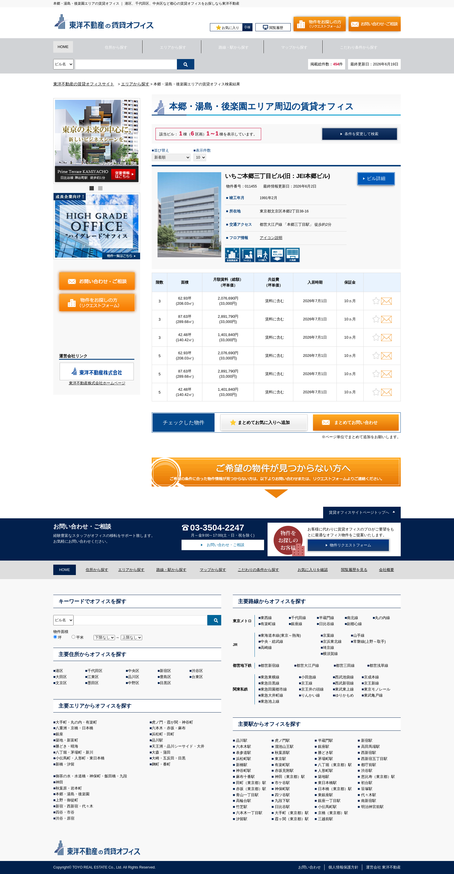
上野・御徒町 (67, 800)
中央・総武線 (272, 641)
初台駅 (366, 783)
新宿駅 (366, 740)
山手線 (359, 635)
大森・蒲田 (161, 752)
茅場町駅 (325, 759)
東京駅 (280, 759)
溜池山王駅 (284, 746)
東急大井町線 (272, 695)
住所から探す (116, 47)
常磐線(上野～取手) (369, 641)
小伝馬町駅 (327, 807)
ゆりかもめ (344, 695)
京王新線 (371, 683)
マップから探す (294, 47)
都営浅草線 (378, 665)
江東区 (93, 677)
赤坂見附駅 (284, 770)
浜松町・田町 (163, 734)
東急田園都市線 (274, 689)
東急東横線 (270, 677)
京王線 (306, 683)
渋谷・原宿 (65, 818)
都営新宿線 (270, 665)
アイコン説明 (271, 238)
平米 (78, 638)
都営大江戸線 (307, 665)
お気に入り (227, 27)
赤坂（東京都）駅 (251, 789)
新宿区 (165, 671)
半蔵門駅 (325, 740)
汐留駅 (241, 819)
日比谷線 (326, 624)
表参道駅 (243, 752)
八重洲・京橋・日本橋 (74, 728)
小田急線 (308, 677)
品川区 (133, 677)
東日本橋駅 (327, 783)
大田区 (61, 677)
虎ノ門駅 (282, 740)
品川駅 (157, 740)
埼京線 (328, 647)
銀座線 (296, 624)
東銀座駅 (325, 795)
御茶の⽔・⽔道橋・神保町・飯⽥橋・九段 (91, 776)
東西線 (266, 618)
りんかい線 (310, 695)
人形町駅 (325, 770)
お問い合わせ (309, 867)
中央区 (133, 671)
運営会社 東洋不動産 (383, 867)
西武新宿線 (344, 683)
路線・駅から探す (234, 47)
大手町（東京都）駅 (292, 813)
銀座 (59, 734)
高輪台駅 (243, 800)
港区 (59, 671)
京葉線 (328, 635)
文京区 (61, 683)
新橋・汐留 (65, 764)
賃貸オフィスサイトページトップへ (359, 513)
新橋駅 (241, 765)
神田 (59, 782)
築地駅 (323, 776)
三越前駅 (325, 819)
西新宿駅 (368, 752)
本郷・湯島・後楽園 (72, 794)
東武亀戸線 (373, 695)
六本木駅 (243, 746)
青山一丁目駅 (247, 795)
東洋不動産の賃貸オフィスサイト (83, 84)
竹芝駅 (241, 807)
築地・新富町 (67, 740)
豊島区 (165, 677)
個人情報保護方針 (343, 867)
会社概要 (386, 570)
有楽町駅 (282, 765)
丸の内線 (382, 618)
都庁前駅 (368, 765)
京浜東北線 (332, 641)
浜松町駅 (243, 759)
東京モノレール (377, 689)
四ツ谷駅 (282, 795)
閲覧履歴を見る (354, 570)
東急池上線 (270, 701)
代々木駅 (368, 795)
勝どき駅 (325, 752)
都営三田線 (345, 665)
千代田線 (298, 618)
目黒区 (165, 683)
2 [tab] (101, 189)
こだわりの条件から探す (258, 570)
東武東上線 (344, 689)
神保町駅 (282, 789)
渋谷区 (197, 671)
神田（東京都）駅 (290, 776)
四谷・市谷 (65, 812)
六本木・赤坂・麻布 (169, 728)
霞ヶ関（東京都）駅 (292, 819)
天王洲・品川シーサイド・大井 (178, 746)
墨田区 (93, 683)
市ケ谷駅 (282, 783)
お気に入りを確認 (313, 570)
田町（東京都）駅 (251, 783)
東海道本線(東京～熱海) (281, 635)
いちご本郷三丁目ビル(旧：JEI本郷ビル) (277, 176)
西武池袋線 (344, 677)
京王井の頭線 (312, 689)
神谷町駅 (243, 770)
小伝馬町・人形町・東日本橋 (80, 758)
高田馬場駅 (370, 746)
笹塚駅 (366, 789)
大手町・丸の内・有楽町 (76, 722)
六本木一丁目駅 (249, 813)
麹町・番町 (161, 764)
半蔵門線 (326, 618)
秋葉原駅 (282, 752)
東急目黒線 (270, 683)
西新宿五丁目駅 (374, 759)
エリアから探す (173, 47)
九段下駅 (282, 800)
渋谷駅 (366, 770)
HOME (63, 47)
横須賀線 (330, 653)
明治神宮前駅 (372, 807)
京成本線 (371, 677)
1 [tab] (92, 189)
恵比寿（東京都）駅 (378, 776)
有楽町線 (268, 624)
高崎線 (266, 647)
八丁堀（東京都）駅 (335, 765)
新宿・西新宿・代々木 (74, 806)
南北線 (352, 618)
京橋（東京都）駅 (333, 813)
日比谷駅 (282, 807)
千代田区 (94, 671)
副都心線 (354, 624)
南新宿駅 (368, 800)
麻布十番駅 (245, 776)
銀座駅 (323, 746)
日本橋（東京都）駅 (335, 789)
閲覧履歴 (273, 27)
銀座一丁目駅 (329, 800)
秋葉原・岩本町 (69, 788)
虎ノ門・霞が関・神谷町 (172, 722)
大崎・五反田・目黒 (169, 758)
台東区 (197, 677)
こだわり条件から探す (359, 47)
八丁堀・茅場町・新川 (74, 752)
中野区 (133, 683)
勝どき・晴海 (67, 746)
